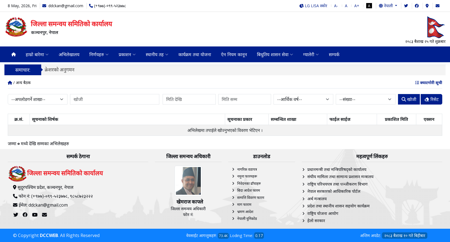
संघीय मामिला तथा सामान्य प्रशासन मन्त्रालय (340, 176)
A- (336, 5)
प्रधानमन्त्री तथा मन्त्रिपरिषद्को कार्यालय (336, 169)
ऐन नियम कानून (234, 54)
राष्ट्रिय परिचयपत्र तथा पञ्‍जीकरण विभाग (337, 184)
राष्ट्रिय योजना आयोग (322, 213)
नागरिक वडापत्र (247, 169)
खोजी (409, 99)
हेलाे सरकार (316, 220)
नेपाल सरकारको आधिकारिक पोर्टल (333, 191)
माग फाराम (244, 204)
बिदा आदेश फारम (248, 190)
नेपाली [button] (386, 5)
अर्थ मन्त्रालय (317, 198)
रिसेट (431, 99)
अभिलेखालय (69, 54)
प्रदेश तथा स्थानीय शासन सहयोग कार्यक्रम (338, 206)
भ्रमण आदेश (245, 211)
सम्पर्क (334, 54)
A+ (356, 5)
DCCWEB (49, 235)
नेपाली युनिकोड (247, 218)
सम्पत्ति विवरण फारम (250, 197)
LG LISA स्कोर (313, 5)
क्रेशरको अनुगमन (62, 69)
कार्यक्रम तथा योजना (194, 54)
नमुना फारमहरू (247, 176)
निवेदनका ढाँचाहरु (249, 183)
